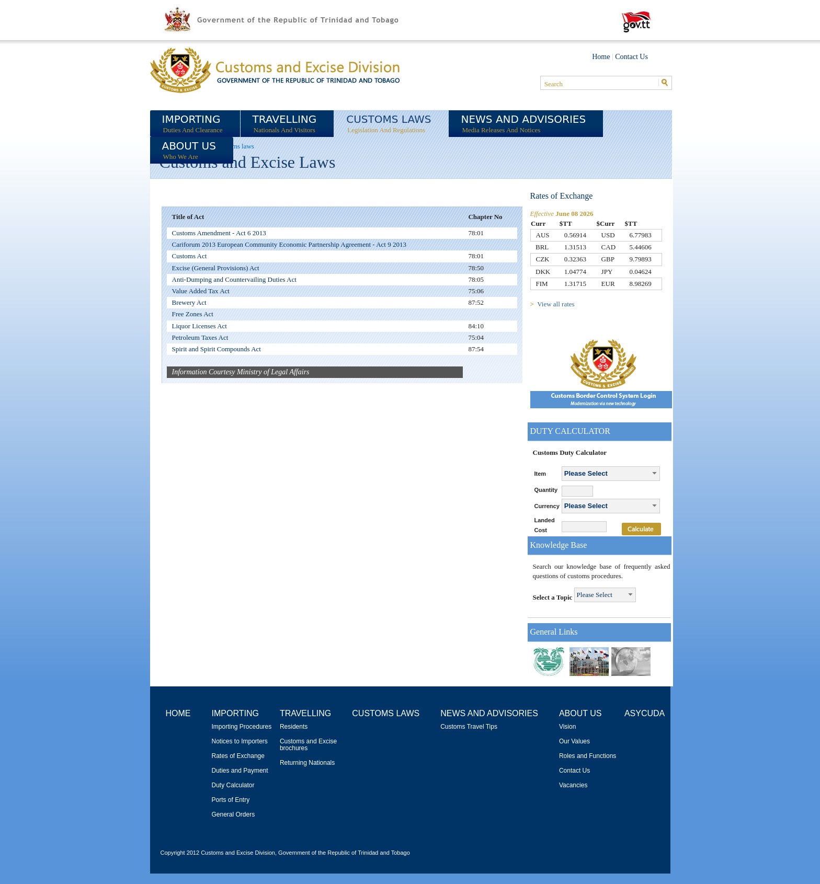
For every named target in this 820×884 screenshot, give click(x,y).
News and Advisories (489, 713)
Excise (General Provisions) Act (215, 268)
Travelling (305, 713)
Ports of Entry (231, 800)
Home (601, 57)
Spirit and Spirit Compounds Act (216, 349)
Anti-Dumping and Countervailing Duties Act (234, 279)
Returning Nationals (307, 763)
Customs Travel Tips (468, 727)
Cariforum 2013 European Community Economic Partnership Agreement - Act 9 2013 (289, 244)
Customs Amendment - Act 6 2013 (219, 233)
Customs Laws (385, 713)
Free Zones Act (192, 314)
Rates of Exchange (238, 756)
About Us (580, 713)
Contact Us (631, 57)
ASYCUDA (644, 713)
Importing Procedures (242, 727)
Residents (294, 727)
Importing (235, 713)
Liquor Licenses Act (199, 326)
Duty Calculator (233, 785)
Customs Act (189, 256)
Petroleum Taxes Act (200, 337)
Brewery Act (189, 302)
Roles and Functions (587, 756)
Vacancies (573, 785)
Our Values (574, 741)
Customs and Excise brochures (308, 745)
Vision (567, 727)
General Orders (233, 814)
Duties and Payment (240, 770)
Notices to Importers (240, 741)
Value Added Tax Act (201, 291)
